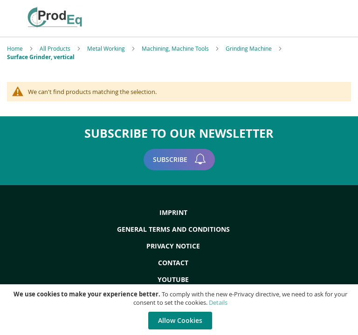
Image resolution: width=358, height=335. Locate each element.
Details (218, 302)
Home (15, 48)
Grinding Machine (249, 48)
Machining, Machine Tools (176, 48)
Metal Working (106, 48)
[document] (180, 309)
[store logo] (94, 17)
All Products (56, 48)
